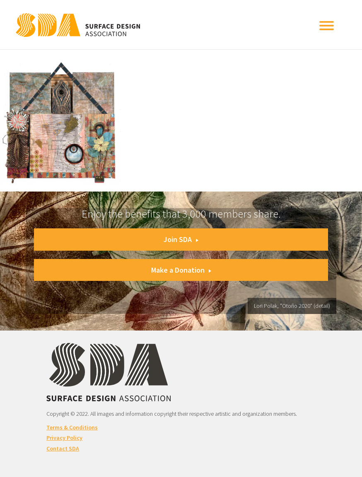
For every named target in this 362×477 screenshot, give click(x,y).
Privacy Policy (64, 437)
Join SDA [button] (181, 239)
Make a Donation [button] (181, 270)
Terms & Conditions (72, 427)
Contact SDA (62, 448)
